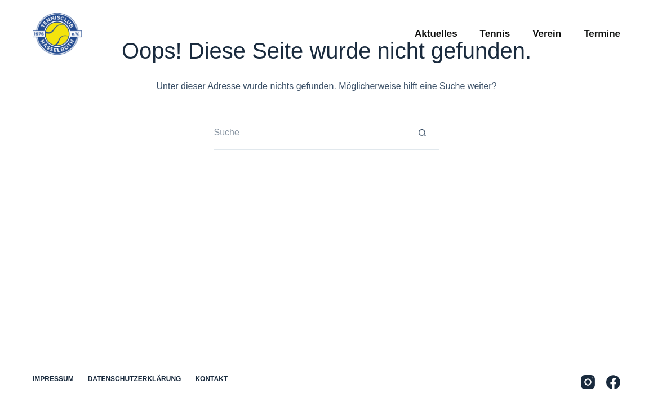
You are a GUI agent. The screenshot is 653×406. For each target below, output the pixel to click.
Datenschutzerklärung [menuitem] (134, 379)
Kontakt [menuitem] (211, 379)
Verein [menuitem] (546, 33)
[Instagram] (588, 382)
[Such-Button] (422, 133)
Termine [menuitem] (602, 33)
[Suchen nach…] (310, 133)
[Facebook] (613, 382)
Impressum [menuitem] (53, 379)
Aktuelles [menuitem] (436, 33)
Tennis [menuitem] (495, 33)
